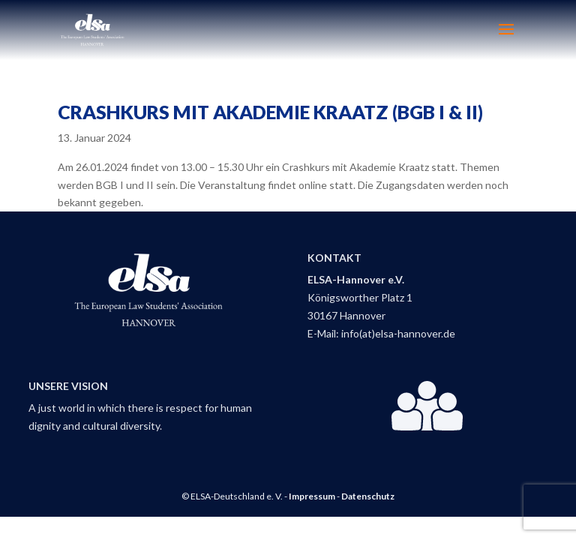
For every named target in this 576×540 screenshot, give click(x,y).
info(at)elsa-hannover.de (398, 333)
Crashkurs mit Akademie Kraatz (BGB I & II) (270, 111)
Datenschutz (367, 496)
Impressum (312, 496)
